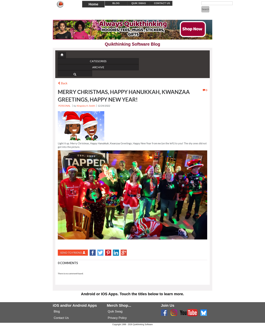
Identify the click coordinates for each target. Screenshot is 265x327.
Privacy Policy (117, 318)
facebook (93, 253)
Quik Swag (115, 311)
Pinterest (108, 253)
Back (62, 83)
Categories (85, 61)
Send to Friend (72, 252)
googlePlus (124, 253)
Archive (85, 67)
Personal (64, 105)
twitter (100, 253)
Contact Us (61, 318)
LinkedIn (116, 253)
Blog (57, 311)
